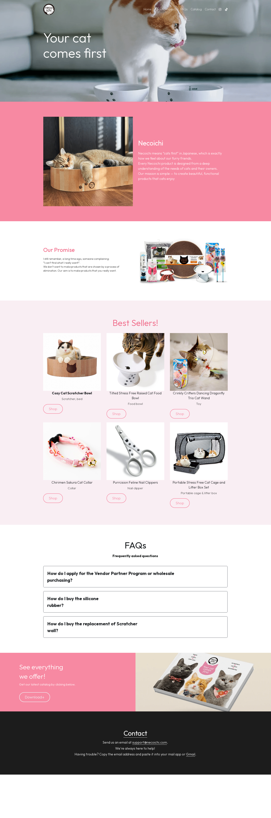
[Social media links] (220, 9)
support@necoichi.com (149, 741)
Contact (135, 731)
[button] (135, 574)
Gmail (190, 752)
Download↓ (34, 695)
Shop (52, 408)
